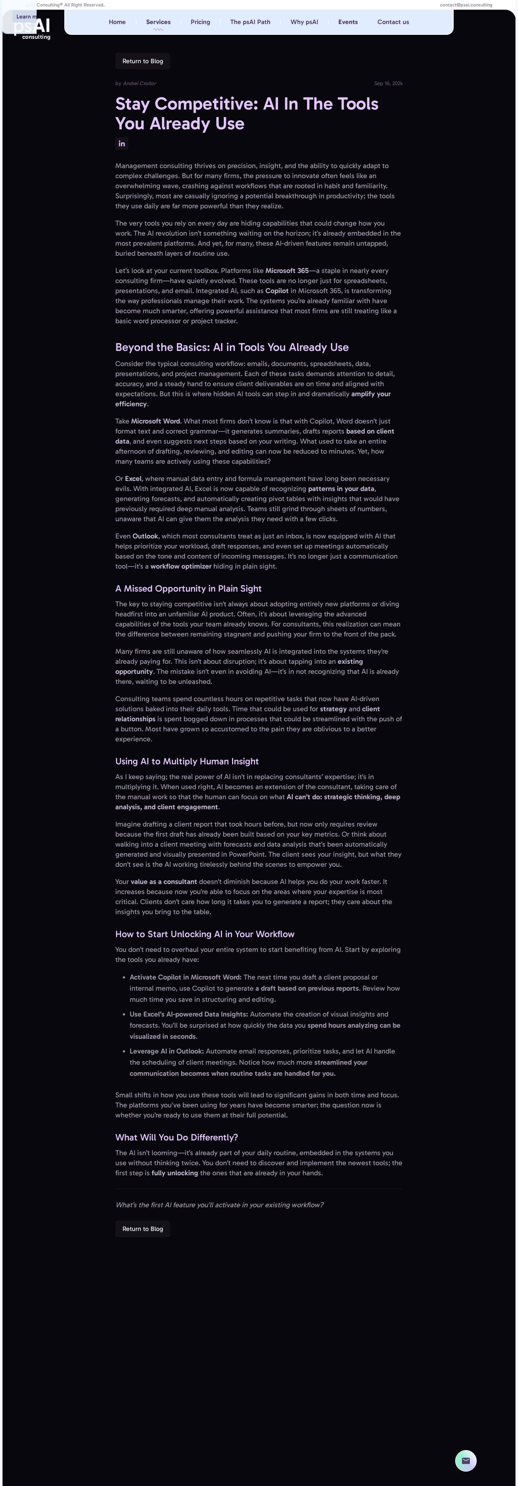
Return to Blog (142, 61)
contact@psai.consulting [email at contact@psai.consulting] (466, 5)
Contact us (393, 22)
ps (32, 28)
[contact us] (466, 1461)
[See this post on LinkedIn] (121, 143)
